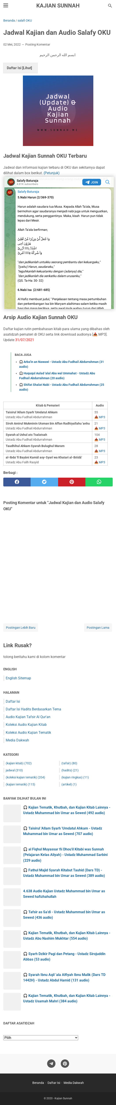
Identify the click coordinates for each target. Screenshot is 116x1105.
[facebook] (17, 482)
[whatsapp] (99, 482)
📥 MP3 (99, 417)
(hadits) (70, 770)
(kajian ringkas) (75, 777)
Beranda (38, 1083)
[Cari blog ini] (110, 5)
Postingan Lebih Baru (20, 627)
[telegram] (51, 1063)
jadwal (14, 770)
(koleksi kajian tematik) (25, 777)
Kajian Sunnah (58, 5)
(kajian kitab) (19, 763)
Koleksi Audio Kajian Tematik (28, 732)
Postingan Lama (98, 627)
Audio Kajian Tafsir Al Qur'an (28, 717)
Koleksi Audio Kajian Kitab (26, 724)
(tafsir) (69, 763)
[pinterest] (71, 482)
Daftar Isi (13, 701)
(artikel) (69, 784)
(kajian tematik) (20, 784)
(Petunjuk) (52, 173)
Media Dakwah (17, 740)
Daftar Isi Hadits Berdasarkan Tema (33, 709)
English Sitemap (18, 678)
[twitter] (44, 482)
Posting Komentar (37, 44)
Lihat (27, 68)
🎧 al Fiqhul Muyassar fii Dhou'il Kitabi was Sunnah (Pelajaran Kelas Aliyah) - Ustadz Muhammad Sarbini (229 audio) (65, 854)
